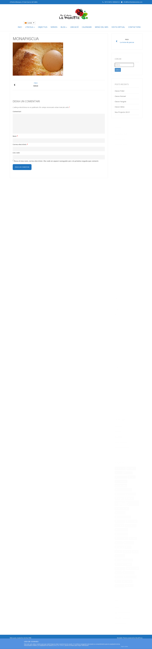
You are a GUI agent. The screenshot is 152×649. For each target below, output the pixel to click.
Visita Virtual (118, 27)
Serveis (54, 27)
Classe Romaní (120, 96)
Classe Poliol (119, 91)
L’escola (30, 27)
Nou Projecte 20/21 (122, 112)
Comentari (17, 111)
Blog (64, 27)
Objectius (42, 27)
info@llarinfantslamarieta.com (132, 2)
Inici (20, 27)
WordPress (138, 638)
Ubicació (74, 27)
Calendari (87, 27)
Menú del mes (101, 27)
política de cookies (58, 645)
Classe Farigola (120, 101)
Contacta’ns (134, 27)
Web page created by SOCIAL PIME (20, 638)
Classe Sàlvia (119, 107)
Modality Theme (122, 638)
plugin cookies (124, 646)
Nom (15, 136)
